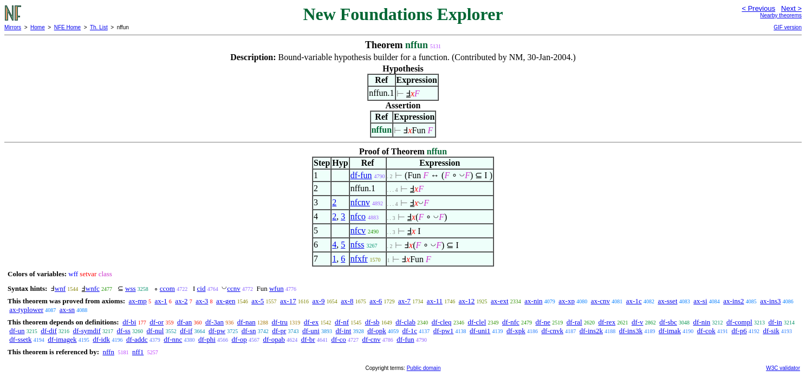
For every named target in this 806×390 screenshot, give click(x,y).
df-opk (376, 331)
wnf (60, 288)
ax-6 (375, 301)
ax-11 (435, 301)
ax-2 (181, 301)
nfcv (358, 230)
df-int (344, 331)
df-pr (279, 331)
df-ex (311, 322)
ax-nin (533, 301)
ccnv (233, 288)
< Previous (758, 8)
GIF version (788, 27)
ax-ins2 (733, 301)
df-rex (606, 322)
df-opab (273, 339)
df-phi (207, 339)
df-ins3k (630, 331)
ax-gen (225, 301)
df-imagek (62, 339)
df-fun (361, 175)
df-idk (101, 339)
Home (37, 27)
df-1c (409, 331)
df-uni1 (480, 331)
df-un (16, 331)
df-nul (155, 331)
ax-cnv (600, 301)
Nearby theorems (781, 15)
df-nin (702, 322)
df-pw (217, 331)
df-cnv (371, 339)
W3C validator (783, 368)
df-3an (214, 322)
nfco (358, 216)
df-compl (739, 322)
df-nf (342, 322)
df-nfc (510, 322)
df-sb (372, 322)
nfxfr (359, 258)
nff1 (138, 352)
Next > (791, 8)
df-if (186, 331)
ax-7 (404, 301)
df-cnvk (552, 331)
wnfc (93, 288)
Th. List (99, 27)
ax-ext (499, 301)
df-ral (574, 322)
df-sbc (668, 322)
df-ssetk (20, 339)
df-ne (543, 322)
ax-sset (667, 301)
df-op (239, 339)
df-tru (279, 322)
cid (201, 288)
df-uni (311, 331)
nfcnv (360, 202)
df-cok (706, 331)
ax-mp (138, 301)
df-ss (124, 331)
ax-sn (67, 310)
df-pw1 (443, 331)
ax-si (700, 301)
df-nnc (173, 339)
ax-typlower (26, 310)
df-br (308, 339)
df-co (338, 339)
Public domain (424, 368)
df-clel (476, 322)
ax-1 (161, 301)
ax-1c (634, 301)
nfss (357, 244)
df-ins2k (591, 331)
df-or (157, 322)
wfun (276, 288)
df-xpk (515, 331)
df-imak (670, 331)
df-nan (246, 322)
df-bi (129, 322)
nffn (108, 352)
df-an (184, 322)
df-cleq (442, 322)
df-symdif (87, 331)
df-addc (137, 339)
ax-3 (202, 301)
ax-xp (566, 301)
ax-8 (347, 301)
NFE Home (67, 27)
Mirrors (12, 27)
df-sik (771, 331)
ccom (167, 288)
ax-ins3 (770, 301)
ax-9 (318, 301)
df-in (775, 322)
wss (130, 288)
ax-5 (257, 301)
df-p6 (739, 331)
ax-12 (467, 301)
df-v (638, 322)
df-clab (405, 322)
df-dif (49, 331)
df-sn (249, 331)
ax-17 (288, 301)
